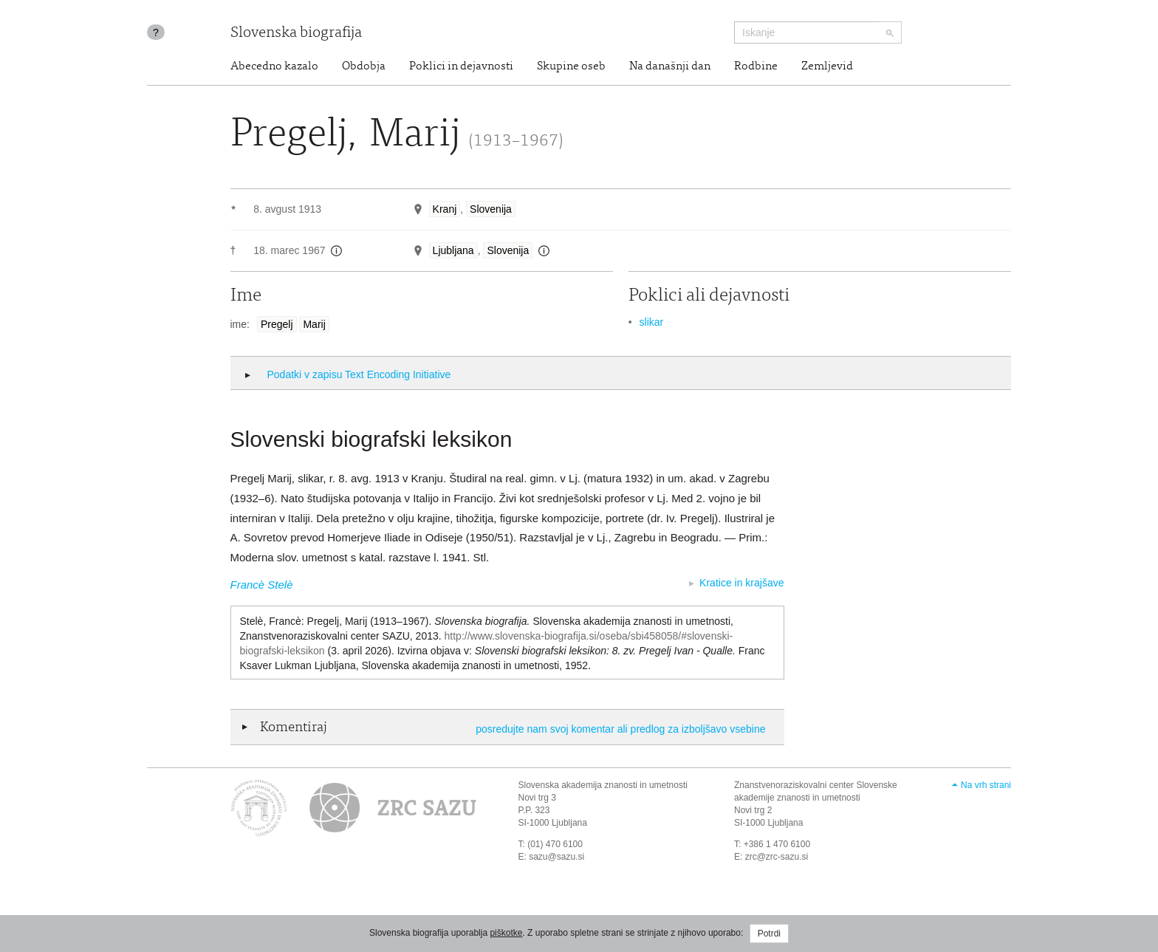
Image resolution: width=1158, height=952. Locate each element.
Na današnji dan (669, 66)
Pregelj (277, 324)
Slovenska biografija (296, 33)
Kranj (445, 209)
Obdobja (364, 66)
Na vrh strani (986, 785)
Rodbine (756, 66)
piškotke (506, 933)
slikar (652, 322)
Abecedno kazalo (274, 66)
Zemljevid (827, 66)
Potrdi (769, 933)
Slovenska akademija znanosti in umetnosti (603, 785)
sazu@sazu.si (556, 857)
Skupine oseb (571, 66)
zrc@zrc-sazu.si (777, 857)
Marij (314, 324)
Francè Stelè (261, 584)
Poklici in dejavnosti (461, 66)
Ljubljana (453, 250)
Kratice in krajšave (741, 583)
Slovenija (491, 209)
